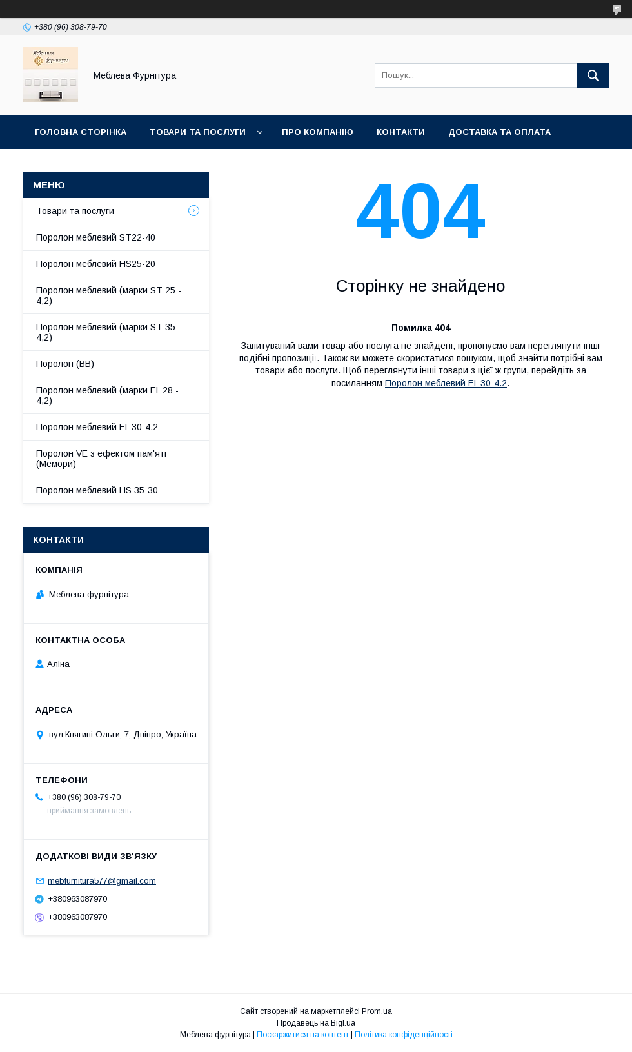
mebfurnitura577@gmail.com (102, 881)
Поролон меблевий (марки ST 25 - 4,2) (108, 295)
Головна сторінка (80, 132)
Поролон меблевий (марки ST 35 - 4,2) (108, 332)
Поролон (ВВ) (65, 364)
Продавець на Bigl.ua (316, 1022)
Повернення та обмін (89, 165)
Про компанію (317, 132)
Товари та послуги (198, 132)
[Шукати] (593, 75)
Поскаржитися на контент (303, 1034)
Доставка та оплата (499, 132)
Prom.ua (377, 1011)
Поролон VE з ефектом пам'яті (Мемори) (101, 458)
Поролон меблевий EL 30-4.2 (446, 383)
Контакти (401, 132)
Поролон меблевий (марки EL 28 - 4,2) (107, 395)
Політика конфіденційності (404, 1034)
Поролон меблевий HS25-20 (95, 264)
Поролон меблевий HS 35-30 (97, 490)
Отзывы (188, 165)
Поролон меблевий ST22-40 (95, 237)
